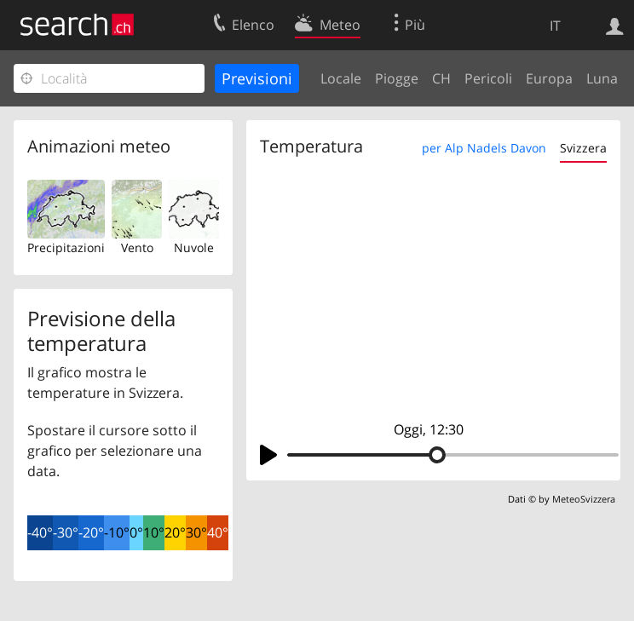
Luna (602, 78)
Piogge (396, 78)
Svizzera (583, 148)
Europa (549, 78)
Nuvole (194, 247)
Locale (340, 78)
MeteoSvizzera (583, 498)
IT (555, 25)
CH (441, 78)
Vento (137, 247)
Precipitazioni (66, 247)
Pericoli (488, 78)
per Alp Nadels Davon (484, 148)
